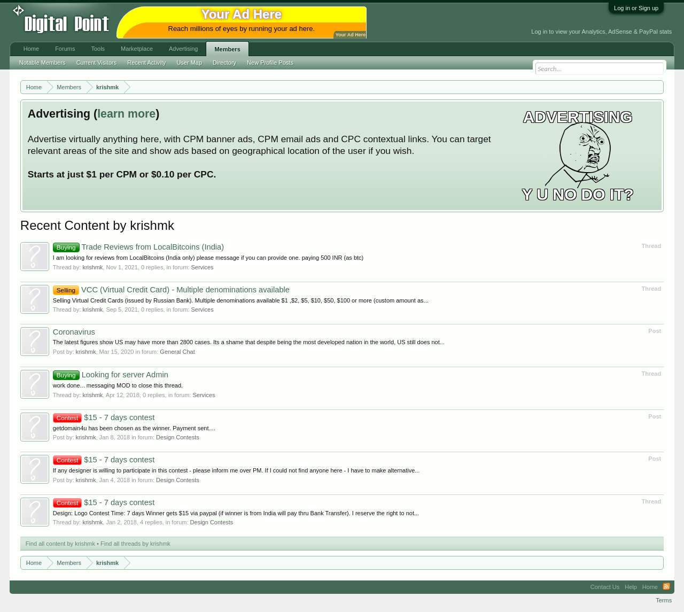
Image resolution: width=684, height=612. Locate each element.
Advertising (183, 48)
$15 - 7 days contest (103, 417)
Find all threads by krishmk (135, 543)
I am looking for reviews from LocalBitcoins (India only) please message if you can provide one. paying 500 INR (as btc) (208, 257)
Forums (65, 48)
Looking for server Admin (110, 374)
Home (31, 48)
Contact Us (604, 587)
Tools (98, 48)
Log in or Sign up (636, 8)
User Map (189, 62)
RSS (666, 587)
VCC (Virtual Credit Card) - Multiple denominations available (171, 289)
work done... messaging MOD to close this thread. (118, 385)
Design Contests (177, 437)
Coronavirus (74, 332)
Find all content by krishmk (60, 543)
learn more (126, 113)
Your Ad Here (351, 34)
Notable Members (42, 62)
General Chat (177, 351)
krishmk (92, 267)
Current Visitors (96, 62)
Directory (224, 62)
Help (631, 587)
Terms (664, 600)
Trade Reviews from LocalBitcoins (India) (138, 247)
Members (227, 49)
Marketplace (137, 48)
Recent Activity (146, 62)
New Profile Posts (270, 62)
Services (202, 267)
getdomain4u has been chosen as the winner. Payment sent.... (134, 428)
